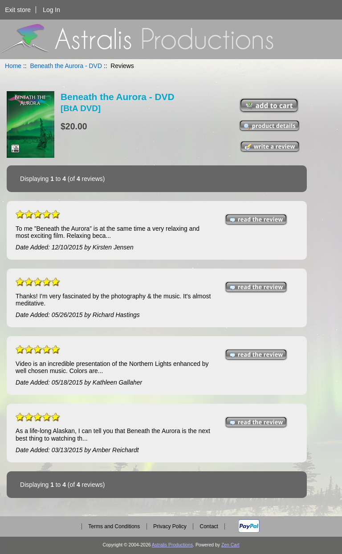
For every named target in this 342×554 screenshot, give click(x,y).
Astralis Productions (172, 544)
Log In (51, 9)
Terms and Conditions (114, 526)
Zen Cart (230, 544)
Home (13, 65)
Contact (209, 526)
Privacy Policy (170, 526)
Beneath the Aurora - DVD (66, 65)
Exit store (18, 9)
